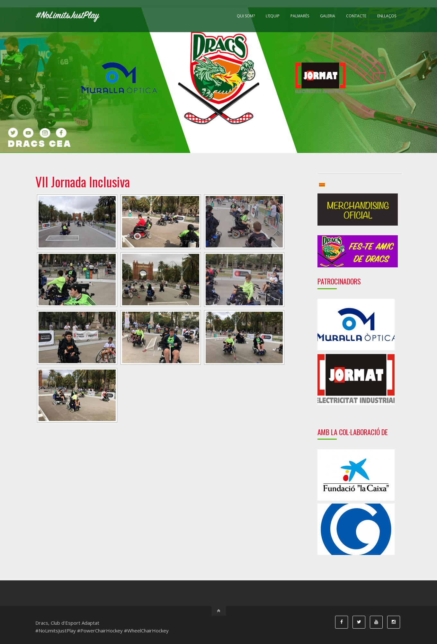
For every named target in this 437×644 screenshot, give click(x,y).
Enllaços (386, 16)
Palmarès (299, 16)
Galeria (327, 16)
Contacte (356, 16)
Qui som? (246, 16)
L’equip (273, 16)
